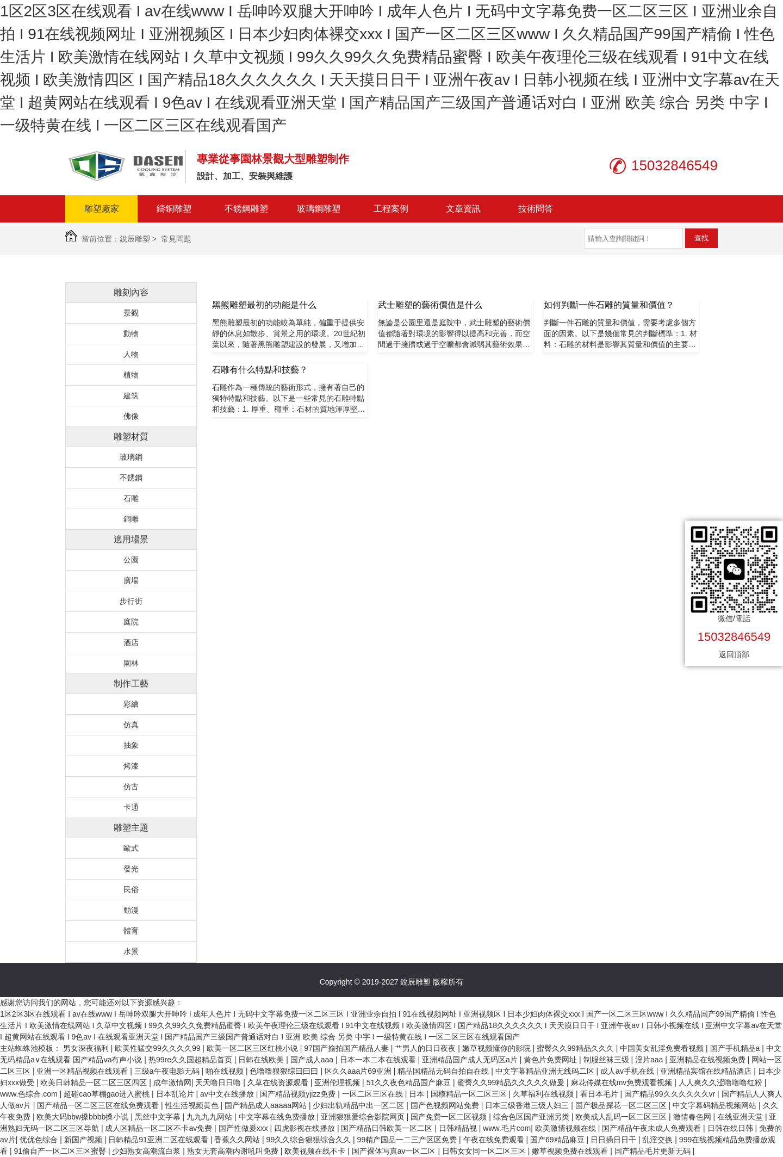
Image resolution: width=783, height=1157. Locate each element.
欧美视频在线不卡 (315, 1151)
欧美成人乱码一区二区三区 (622, 1116)
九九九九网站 (210, 1116)
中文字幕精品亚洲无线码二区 (545, 1071)
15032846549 (734, 637)
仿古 (131, 786)
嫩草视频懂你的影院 (497, 1048)
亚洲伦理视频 (338, 1082)
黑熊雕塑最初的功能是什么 (264, 305)
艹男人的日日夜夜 (426, 1048)
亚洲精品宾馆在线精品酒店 (707, 1071)
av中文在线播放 (228, 1094)
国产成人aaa (312, 1059)
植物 (131, 374)
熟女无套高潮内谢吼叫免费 (234, 1151)
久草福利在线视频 (544, 1094)
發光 (131, 868)
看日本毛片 (600, 1094)
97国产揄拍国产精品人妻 (347, 1048)
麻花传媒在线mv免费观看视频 (623, 1082)
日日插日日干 (614, 1139)
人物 (131, 354)
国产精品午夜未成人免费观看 (652, 1128)
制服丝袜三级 (607, 1059)
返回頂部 (734, 654)
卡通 (131, 807)
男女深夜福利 (87, 1048)
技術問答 (535, 208)
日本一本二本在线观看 (379, 1059)
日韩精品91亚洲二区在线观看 (159, 1139)
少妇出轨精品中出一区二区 (359, 1105)
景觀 (131, 312)
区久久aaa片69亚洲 (359, 1071)
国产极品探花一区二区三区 (622, 1105)
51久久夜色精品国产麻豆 (409, 1082)
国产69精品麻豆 (558, 1139)
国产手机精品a (736, 1048)
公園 (131, 559)
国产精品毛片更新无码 (653, 1151)
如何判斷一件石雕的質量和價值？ (609, 305)
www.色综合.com (30, 1094)
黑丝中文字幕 (159, 1116)
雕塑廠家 (101, 208)
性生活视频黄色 (193, 1105)
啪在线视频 (226, 1071)
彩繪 (131, 704)
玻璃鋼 (131, 457)
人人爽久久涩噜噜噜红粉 (722, 1082)
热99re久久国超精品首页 (191, 1059)
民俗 (131, 889)
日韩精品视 (459, 1128)
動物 (131, 333)
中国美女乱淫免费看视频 (663, 1048)
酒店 (131, 642)
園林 (131, 663)
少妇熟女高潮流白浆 (147, 1151)
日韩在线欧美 (262, 1059)
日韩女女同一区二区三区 (485, 1151)
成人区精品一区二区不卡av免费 (159, 1128)
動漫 (131, 910)
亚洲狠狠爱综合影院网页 (364, 1116)
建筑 (131, 395)
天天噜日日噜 (219, 1082)
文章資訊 (463, 208)
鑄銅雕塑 (174, 208)
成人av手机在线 (628, 1071)
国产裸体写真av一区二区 (395, 1151)
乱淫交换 (658, 1139)
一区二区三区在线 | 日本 (384, 1094)
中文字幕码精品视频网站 (716, 1105)
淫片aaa (650, 1059)
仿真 (131, 724)
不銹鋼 (131, 477)
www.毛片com (507, 1128)
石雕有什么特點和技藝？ (260, 369)
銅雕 (131, 519)
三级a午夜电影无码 (168, 1071)
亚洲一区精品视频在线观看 (83, 1071)
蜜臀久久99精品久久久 (576, 1048)
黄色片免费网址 (551, 1059)
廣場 (131, 580)
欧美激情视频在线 (566, 1128)
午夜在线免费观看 (494, 1139)
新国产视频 (84, 1139)
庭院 (131, 621)
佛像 (131, 416)
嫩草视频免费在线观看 (571, 1151)
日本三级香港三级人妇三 (528, 1105)
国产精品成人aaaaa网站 (267, 1105)
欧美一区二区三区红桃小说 (253, 1048)
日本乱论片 (176, 1094)
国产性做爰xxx (244, 1128)
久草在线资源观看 (278, 1082)
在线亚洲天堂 (741, 1116)
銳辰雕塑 (135, 238)
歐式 (131, 848)
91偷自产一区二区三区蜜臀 (61, 1151)
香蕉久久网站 (238, 1139)
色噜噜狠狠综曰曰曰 (285, 1071)
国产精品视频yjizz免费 (299, 1094)
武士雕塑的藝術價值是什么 (430, 305)
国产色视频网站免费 (446, 1105)
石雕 (131, 498)
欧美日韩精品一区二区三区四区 (94, 1082)
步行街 (131, 601)
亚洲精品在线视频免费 (708, 1059)
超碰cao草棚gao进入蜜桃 (108, 1094)
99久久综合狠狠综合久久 (309, 1139)
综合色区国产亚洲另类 (532, 1116)
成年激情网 (172, 1082)
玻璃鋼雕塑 (318, 208)
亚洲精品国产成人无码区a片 (471, 1059)
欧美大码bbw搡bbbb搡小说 (83, 1116)
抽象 (131, 745)
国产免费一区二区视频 (450, 1116)
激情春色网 (693, 1116)
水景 (131, 951)
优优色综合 (40, 1139)
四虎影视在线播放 (305, 1128)
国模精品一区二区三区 (470, 1094)
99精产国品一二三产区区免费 (408, 1139)
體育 (131, 930)
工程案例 (391, 208)
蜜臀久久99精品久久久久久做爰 (512, 1082)
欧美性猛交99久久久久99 (158, 1048)
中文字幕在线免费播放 (278, 1116)
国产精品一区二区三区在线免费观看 (99, 1105)
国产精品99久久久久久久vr (670, 1094)
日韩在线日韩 (731, 1128)
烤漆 (131, 766)
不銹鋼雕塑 (246, 208)
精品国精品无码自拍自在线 (444, 1071)
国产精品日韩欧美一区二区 (387, 1128)
